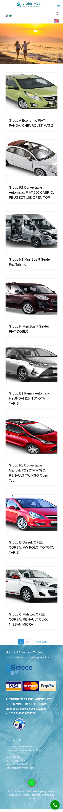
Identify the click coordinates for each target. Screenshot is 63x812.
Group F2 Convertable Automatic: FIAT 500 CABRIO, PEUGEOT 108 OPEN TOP (31, 192)
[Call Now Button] (55, 804)
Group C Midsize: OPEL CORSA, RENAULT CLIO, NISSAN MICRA (28, 619)
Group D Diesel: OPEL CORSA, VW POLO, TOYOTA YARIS (31, 547)
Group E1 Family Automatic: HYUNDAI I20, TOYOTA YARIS (30, 398)
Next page (43, 641)
